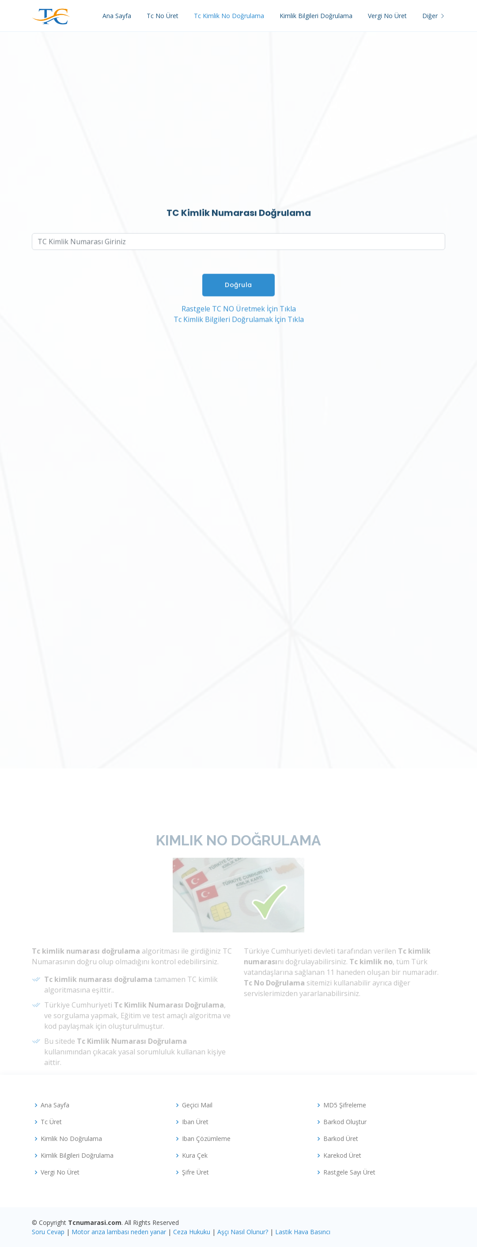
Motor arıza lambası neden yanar (119, 1232)
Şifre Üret (195, 1172)
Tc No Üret (162, 15)
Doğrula (238, 291)
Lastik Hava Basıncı (302, 1232)
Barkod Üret (340, 1139)
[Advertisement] (238, 142)
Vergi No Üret (387, 15)
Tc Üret (51, 1122)
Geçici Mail (197, 1105)
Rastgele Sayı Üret (349, 1172)
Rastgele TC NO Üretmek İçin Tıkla (239, 315)
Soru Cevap (48, 1232)
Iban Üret (195, 1122)
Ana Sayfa (116, 15)
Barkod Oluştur (345, 1122)
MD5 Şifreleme (344, 1105)
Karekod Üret (342, 1155)
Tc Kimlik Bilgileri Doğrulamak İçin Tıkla (239, 326)
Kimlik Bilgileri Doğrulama (316, 15)
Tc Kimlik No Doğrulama (229, 15)
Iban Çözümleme (206, 1139)
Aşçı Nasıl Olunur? (242, 1232)
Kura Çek (195, 1155)
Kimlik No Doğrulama (71, 1139)
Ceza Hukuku (191, 1232)
